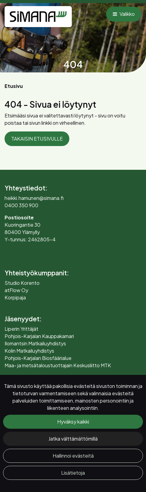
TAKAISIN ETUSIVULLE (37, 138)
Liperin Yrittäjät (21, 329)
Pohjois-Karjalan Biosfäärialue (38, 358)
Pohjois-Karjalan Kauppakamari (39, 336)
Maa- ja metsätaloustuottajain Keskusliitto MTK (58, 365)
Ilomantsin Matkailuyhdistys (35, 343)
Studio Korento (22, 283)
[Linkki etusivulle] (38, 16)
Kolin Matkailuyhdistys (29, 350)
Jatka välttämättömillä (73, 438)
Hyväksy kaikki (73, 421)
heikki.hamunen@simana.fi (34, 198)
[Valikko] (123, 14)
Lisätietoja (73, 472)
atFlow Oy (16, 290)
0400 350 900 (21, 205)
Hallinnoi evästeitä (73, 455)
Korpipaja (15, 297)
